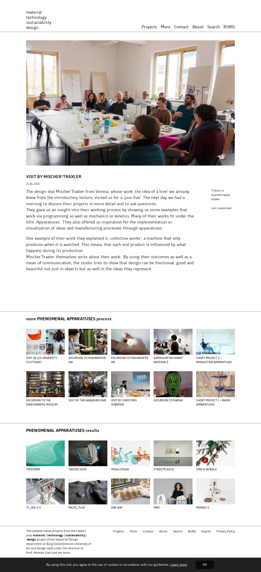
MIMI (157, 507)
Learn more (178, 564)
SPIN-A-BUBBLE (206, 469)
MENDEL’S (202, 507)
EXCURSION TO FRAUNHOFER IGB (87, 360)
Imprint (206, 531)
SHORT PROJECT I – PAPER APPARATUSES (213, 402)
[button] (127, 159)
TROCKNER (33, 469)
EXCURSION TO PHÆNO (168, 400)
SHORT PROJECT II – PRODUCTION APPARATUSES (214, 360)
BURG (229, 27)
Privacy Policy (226, 531)
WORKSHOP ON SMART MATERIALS (168, 360)
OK (205, 564)
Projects (149, 27)
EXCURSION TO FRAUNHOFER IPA (129, 360)
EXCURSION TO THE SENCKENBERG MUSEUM (42, 402)
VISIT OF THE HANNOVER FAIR (87, 400)
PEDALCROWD (120, 469)
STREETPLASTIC (164, 469)
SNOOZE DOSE (77, 469)
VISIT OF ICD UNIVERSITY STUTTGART (41, 360)
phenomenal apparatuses (66, 319)
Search (213, 27)
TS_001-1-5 (33, 507)
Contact (181, 27)
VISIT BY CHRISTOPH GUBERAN (124, 402)
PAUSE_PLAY (76, 507)
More (166, 27)
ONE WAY (117, 507)
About (198, 27)
